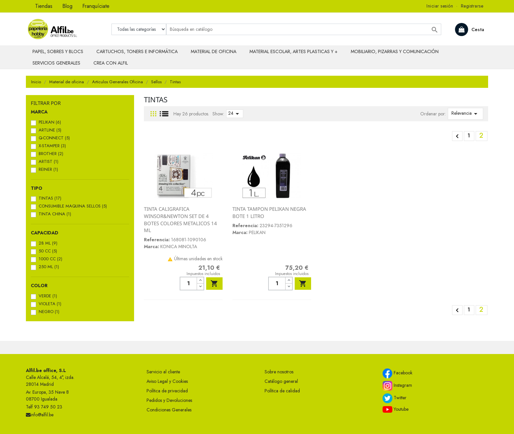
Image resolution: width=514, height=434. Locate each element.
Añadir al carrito (214, 283)
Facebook (397, 373)
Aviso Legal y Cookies (167, 381)
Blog (67, 6)
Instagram (397, 386)
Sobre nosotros (279, 371)
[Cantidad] (188, 283)
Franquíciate (95, 6)
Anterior (457, 136)
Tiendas (43, 6)
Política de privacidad (167, 390)
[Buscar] (303, 29)
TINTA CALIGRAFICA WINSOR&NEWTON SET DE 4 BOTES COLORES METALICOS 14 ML (180, 219)
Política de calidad (282, 390)
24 (234, 114)
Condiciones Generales (169, 409)
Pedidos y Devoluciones (169, 400)
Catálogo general (281, 381)
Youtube (395, 409)
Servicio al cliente (163, 371)
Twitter (394, 398)
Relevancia (465, 114)
